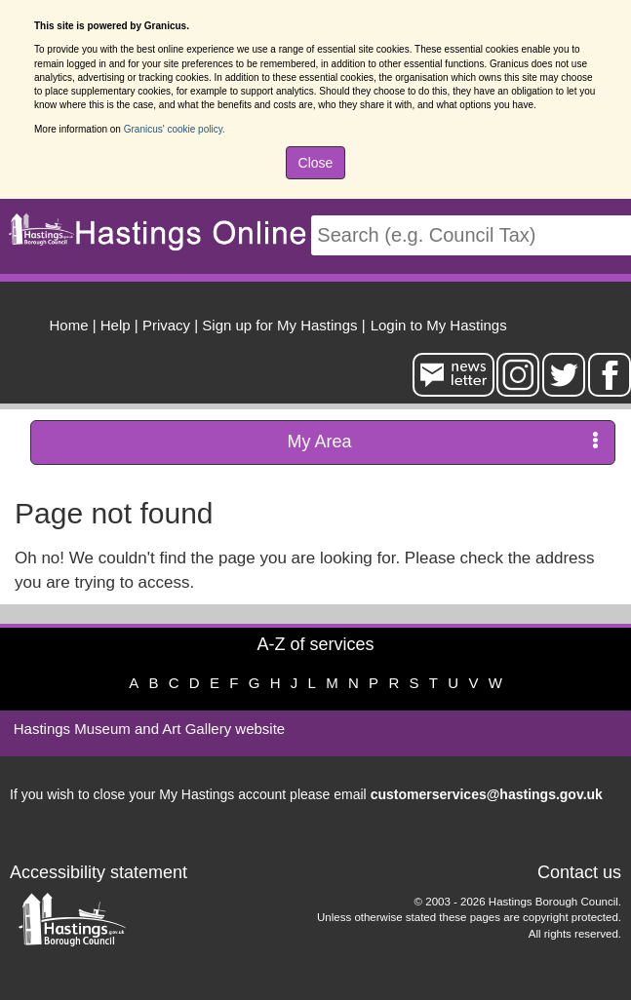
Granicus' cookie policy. (174, 129)
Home (69, 325)
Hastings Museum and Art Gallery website (149, 728)
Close (316, 163)
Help (115, 325)
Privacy (166, 325)
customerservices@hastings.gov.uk (487, 794)
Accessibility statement (98, 872)
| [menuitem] (73, 325)
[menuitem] (436, 322)
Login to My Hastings (439, 325)
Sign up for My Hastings (279, 325)
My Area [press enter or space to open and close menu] (443, 441)
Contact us (579, 872)
